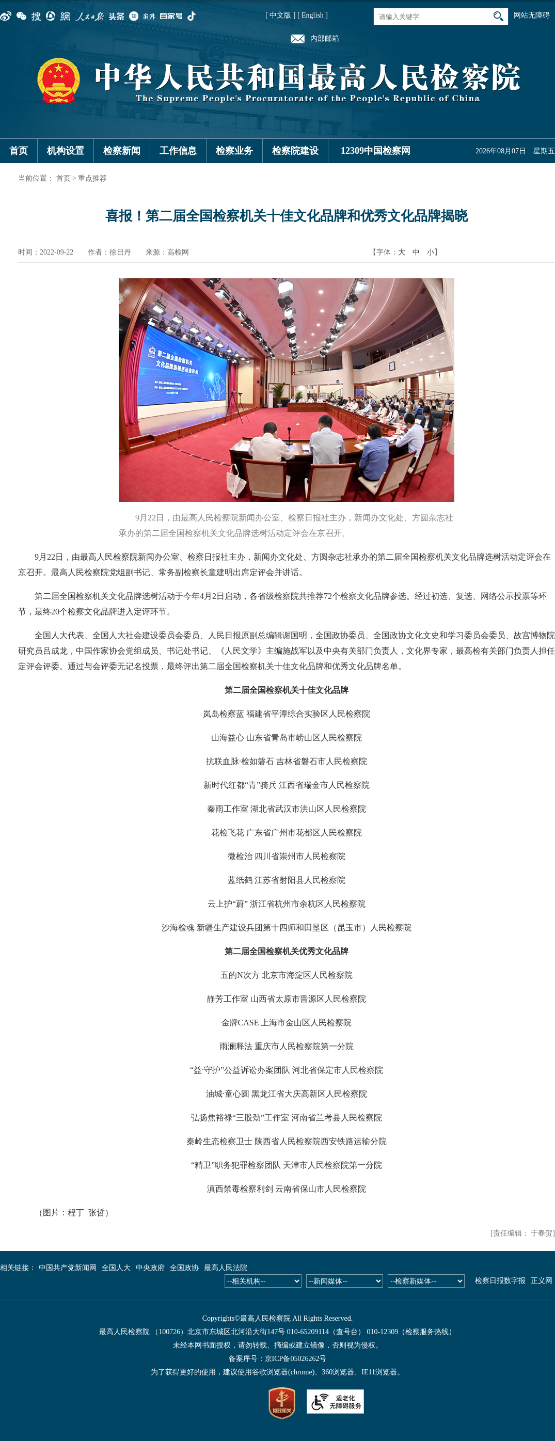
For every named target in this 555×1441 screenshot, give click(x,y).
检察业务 (234, 151)
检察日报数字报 (500, 1281)
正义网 (541, 1281)
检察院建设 (295, 151)
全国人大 (116, 1268)
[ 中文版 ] (280, 15)
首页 (18, 151)
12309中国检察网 (375, 151)
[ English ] (312, 15)
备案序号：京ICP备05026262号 (278, 1359)
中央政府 (150, 1268)
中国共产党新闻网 (68, 1268)
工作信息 (178, 151)
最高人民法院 (225, 1268)
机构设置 (65, 151)
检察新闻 (121, 151)
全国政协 (184, 1268)
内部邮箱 (324, 38)
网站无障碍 (532, 15)
